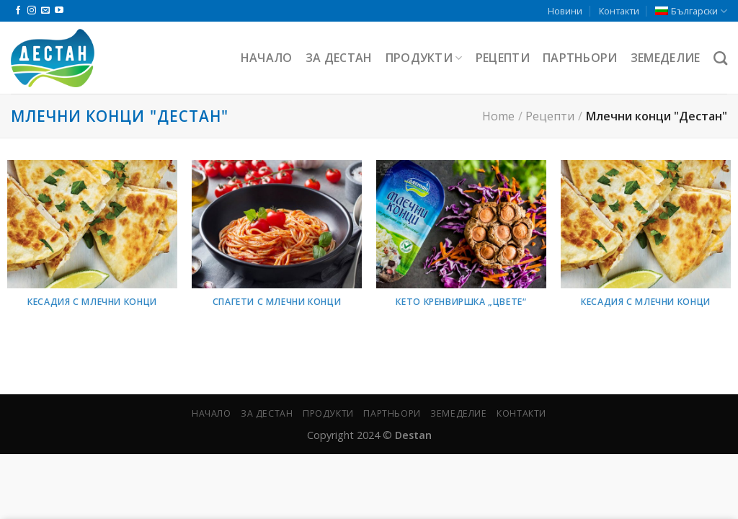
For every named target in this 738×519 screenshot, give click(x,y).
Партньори (580, 58)
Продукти (424, 58)
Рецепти (503, 58)
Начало (267, 58)
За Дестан (339, 58)
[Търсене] (720, 58)
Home (498, 116)
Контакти (619, 10)
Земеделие (666, 58)
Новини (565, 10)
